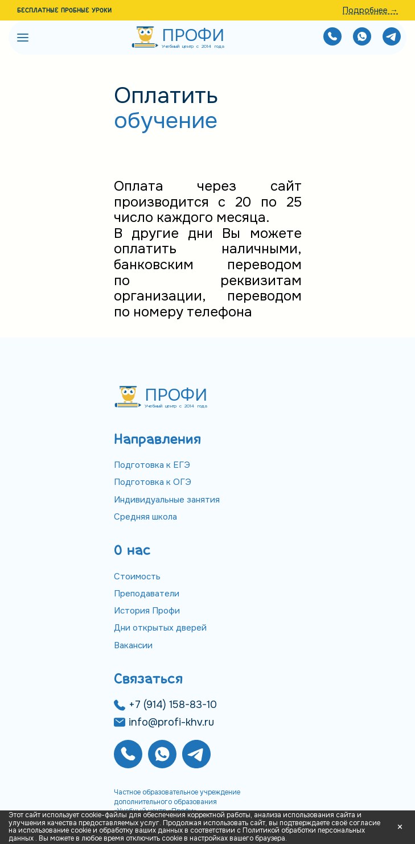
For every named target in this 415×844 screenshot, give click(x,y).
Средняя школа (145, 516)
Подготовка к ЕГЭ (152, 465)
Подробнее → (370, 10)
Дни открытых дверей (160, 627)
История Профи (147, 610)
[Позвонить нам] (332, 37)
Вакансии (133, 645)
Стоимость (137, 576)
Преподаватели (146, 593)
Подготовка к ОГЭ (152, 482)
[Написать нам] (362, 37)
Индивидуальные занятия (167, 499)
